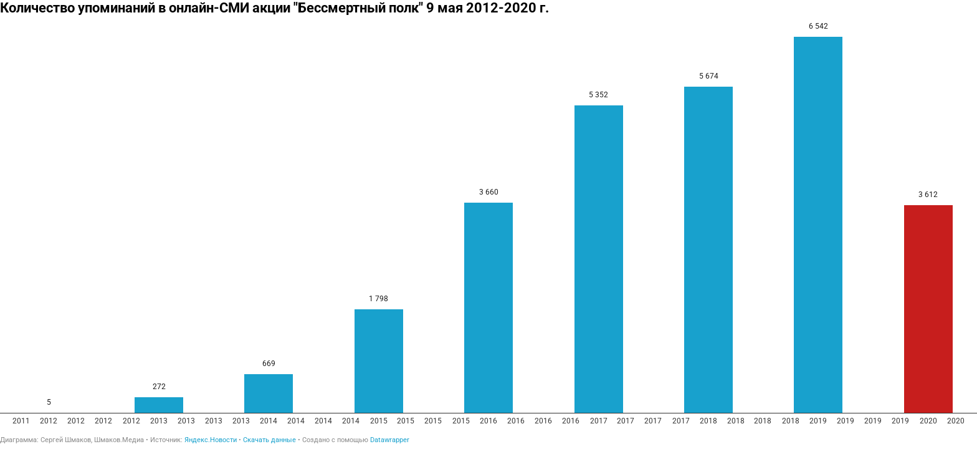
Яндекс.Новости (210, 440)
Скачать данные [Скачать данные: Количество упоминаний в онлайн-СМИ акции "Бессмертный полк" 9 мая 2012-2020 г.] (269, 440)
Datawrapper (389, 440)
